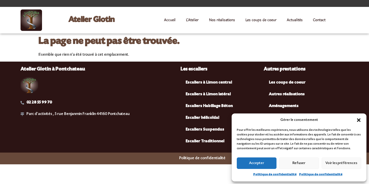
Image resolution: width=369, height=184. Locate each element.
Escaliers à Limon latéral (208, 94)
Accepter (256, 163)
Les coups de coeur (260, 20)
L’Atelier (192, 20)
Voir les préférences (341, 163)
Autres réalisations (287, 94)
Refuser (298, 163)
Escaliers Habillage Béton (209, 106)
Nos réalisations (222, 20)
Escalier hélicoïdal (202, 118)
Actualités (295, 20)
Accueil (170, 20)
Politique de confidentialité (274, 174)
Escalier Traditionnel (205, 141)
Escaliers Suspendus (205, 130)
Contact (319, 20)
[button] (358, 120)
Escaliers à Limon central (209, 83)
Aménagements (284, 106)
